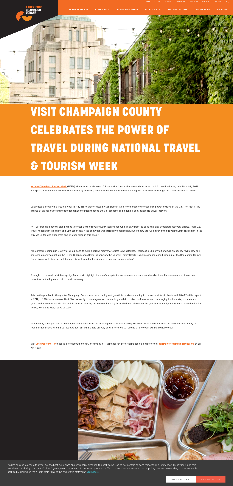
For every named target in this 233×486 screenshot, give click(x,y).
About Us (222, 9)
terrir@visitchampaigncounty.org (176, 344)
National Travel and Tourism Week (49, 187)
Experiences (102, 9)
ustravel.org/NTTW (46, 344)
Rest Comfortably (177, 9)
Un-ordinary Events (127, 9)
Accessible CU (152, 9)
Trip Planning (202, 9)
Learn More (93, 472)
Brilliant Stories (78, 9)
